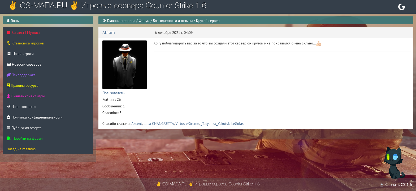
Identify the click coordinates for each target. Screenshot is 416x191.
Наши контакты (21, 106)
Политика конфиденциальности (35, 117)
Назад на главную (21, 149)
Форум (143, 20)
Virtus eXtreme (187, 123)
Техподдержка (21, 74)
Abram (108, 32)
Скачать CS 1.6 (396, 184)
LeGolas (237, 123)
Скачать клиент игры (26, 96)
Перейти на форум (25, 138)
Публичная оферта (24, 127)
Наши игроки (20, 53)
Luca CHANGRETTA (159, 123)
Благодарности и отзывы (173, 20)
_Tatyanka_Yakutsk (215, 123)
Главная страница (121, 20)
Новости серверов (24, 64)
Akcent (136, 123)
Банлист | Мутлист (23, 32)
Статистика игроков (25, 43)
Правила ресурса (22, 85)
